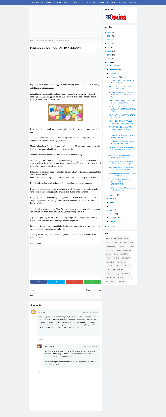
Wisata (113, 282)
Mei (111, 206)
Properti (128, 266)
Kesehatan (127, 250)
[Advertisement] (65, 22)
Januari (112, 221)
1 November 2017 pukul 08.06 (90, 312)
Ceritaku (123, 242)
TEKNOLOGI (125, 274)
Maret (112, 214)
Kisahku (108, 254)
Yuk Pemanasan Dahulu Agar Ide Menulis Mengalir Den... (122, 175)
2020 (109, 51)
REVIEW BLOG (118, 270)
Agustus (113, 195)
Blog (107, 242)
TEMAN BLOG (110, 278)
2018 (109, 59)
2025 (109, 32)
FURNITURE (109, 250)
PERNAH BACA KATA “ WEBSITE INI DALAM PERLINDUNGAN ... (122, 122)
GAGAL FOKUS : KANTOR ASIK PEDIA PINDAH (121, 81)
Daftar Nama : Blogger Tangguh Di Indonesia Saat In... (122, 102)
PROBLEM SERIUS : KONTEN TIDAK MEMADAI (120, 87)
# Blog (33, 290)
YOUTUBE (122, 282)
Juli (111, 199)
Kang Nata (49, 346)
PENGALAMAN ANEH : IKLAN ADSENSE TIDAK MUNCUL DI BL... (121, 94)
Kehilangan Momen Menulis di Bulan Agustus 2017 (121, 156)
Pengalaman (121, 262)
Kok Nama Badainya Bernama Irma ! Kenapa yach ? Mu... (121, 169)
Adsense (109, 238)
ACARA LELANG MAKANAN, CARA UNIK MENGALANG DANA (120, 129)
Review (108, 270)
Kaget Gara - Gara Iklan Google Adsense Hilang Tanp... (122, 142)
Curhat (130, 242)
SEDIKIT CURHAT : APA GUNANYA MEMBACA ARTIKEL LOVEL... (122, 109)
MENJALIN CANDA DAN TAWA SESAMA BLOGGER (121, 136)
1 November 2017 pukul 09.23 (90, 346)
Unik (107, 282)
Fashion (121, 246)
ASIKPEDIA (118, 238)
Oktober (113, 73)
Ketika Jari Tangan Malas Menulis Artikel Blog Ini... (122, 189)
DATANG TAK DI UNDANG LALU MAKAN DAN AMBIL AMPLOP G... (121, 149)
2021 (109, 47)
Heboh (118, 250)
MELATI (116, 258)
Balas (41, 333)
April (111, 210)
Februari (113, 218)
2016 (109, 226)
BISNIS (126, 238)
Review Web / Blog (112, 274)
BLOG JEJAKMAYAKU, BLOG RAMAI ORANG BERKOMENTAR (120, 182)
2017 (109, 62)
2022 (109, 43)
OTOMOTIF (126, 258)
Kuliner (116, 254)
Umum (130, 278)
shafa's (42, 312)
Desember (113, 66)
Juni (111, 202)
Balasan (40, 339)
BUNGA (114, 242)
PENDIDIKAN (110, 262)
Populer (120, 266)
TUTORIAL (121, 278)
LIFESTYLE (125, 254)
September (114, 77)
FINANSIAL (130, 246)
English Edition (111, 246)
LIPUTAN (109, 258)
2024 (109, 36)
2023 (109, 40)
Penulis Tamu (110, 266)
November (113, 69)
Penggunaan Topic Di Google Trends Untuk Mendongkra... (121, 162)
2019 (109, 55)
